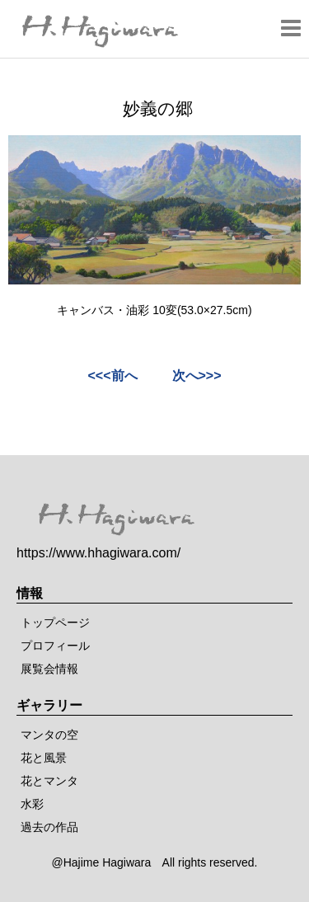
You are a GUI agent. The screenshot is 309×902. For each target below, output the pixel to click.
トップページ (55, 622)
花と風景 (44, 757)
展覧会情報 (49, 668)
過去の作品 (49, 827)
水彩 (32, 803)
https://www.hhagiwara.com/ (98, 553)
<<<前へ (112, 376)
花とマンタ (49, 780)
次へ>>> (197, 376)
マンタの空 (49, 734)
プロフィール (55, 645)
